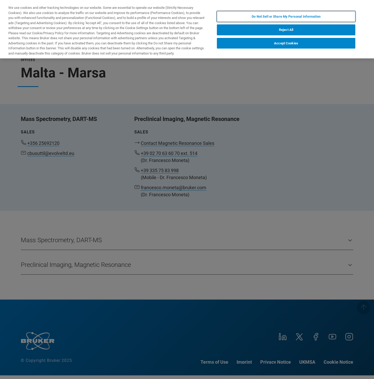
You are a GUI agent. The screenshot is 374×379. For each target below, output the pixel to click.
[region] (187, 29)
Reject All (286, 30)
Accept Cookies (286, 43)
